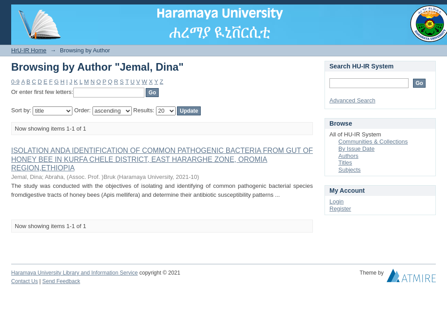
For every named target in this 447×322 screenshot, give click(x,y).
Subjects (349, 169)
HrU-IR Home (28, 50)
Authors (348, 156)
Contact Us (24, 281)
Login (429, 11)
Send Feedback (61, 281)
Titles (345, 162)
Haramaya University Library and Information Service (74, 273)
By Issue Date (356, 148)
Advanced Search (352, 100)
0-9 (15, 81)
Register (340, 208)
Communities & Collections (373, 141)
